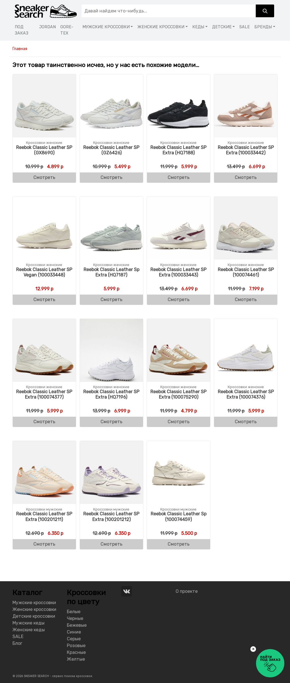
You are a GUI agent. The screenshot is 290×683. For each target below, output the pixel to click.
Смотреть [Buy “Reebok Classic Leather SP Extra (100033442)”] (246, 177)
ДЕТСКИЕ (222, 27)
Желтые (76, 659)
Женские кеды (28, 629)
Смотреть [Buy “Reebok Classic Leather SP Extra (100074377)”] (44, 421)
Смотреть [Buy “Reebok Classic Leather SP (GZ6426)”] (111, 177)
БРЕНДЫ (263, 27)
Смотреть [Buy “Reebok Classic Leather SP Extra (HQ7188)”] (178, 177)
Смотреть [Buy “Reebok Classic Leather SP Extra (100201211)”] (44, 544)
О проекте (187, 591)
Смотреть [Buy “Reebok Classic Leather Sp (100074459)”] (178, 544)
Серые (74, 638)
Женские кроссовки (34, 609)
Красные (76, 652)
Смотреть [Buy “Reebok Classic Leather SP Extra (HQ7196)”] (111, 421)
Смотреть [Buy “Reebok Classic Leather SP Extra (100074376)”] (246, 421)
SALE (244, 27)
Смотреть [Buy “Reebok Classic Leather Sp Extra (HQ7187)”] (111, 299)
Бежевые (77, 625)
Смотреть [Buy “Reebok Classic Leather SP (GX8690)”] (44, 177)
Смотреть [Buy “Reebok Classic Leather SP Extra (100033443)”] (178, 299)
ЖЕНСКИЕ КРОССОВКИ (160, 27)
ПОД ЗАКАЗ (21, 30)
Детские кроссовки (33, 616)
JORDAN (47, 27)
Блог (17, 643)
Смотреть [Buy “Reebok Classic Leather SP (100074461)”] (246, 299)
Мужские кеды (28, 623)
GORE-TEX (66, 30)
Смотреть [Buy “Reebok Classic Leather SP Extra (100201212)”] (111, 544)
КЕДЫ (198, 27)
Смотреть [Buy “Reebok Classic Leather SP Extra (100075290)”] (178, 421)
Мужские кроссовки (34, 602)
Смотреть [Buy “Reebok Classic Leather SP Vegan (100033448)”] (44, 299)
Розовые (76, 645)
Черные (75, 618)
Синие (74, 632)
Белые (73, 611)
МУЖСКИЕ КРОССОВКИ (106, 27)
